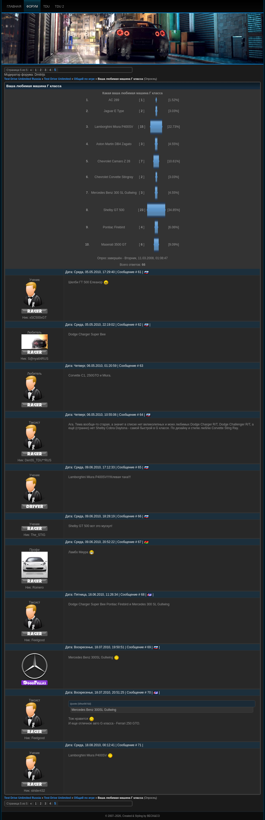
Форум (32, 6)
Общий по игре (84, 78)
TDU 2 (59, 6)
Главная (14, 6)
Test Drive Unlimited (57, 78)
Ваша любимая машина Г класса (120, 78)
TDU (46, 6)
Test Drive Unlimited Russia (22, 78)
